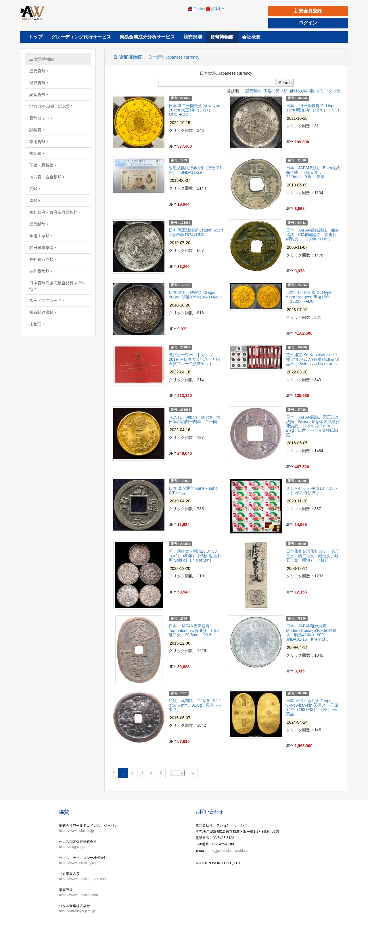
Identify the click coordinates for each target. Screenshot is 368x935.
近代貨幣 (38, 71)
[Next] (193, 773)
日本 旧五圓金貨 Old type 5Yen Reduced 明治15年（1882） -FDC (308, 297)
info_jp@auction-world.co (228, 851)
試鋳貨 (36, 130)
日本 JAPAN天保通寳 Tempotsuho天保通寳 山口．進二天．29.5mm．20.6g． (196, 630)
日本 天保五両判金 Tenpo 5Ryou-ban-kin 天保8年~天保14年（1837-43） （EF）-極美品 (312, 707)
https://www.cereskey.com (79, 863)
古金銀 (36, 153)
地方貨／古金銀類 (46, 177)
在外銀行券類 (42, 259)
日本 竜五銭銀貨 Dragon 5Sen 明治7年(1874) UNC (196, 232)
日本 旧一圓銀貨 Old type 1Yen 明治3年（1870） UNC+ (313, 107)
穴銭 (34, 188)
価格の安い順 (275, 90)
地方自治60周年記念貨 (50, 106)
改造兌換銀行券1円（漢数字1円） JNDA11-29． (195, 169)
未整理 (36, 324)
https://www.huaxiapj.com (78, 895)
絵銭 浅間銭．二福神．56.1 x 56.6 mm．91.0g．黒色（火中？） (195, 705)
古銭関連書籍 (42, 312)
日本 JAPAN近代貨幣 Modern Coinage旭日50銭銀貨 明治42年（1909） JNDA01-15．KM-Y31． (311, 632)
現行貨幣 (38, 82)
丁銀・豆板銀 (42, 165)
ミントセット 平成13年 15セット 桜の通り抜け (312, 490)
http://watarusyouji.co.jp (77, 911)
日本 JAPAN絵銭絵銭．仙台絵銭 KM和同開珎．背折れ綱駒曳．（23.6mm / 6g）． (312, 234)
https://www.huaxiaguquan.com (83, 879)
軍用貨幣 (38, 141)
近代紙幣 (38, 224)
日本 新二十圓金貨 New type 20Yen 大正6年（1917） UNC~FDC (194, 110)
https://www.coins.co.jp (76, 831)
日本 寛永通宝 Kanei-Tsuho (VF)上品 (193, 490)
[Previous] (114, 773)
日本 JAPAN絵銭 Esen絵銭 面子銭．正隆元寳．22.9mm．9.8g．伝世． (315, 172)
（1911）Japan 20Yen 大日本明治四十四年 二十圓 (194, 419)
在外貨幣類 (40, 271)
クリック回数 (328, 90)
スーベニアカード (46, 300)
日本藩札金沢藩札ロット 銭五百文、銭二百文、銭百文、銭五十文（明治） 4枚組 (313, 555)
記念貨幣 (38, 94)
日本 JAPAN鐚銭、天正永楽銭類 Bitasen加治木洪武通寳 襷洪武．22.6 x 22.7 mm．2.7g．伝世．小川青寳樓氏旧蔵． (315, 426)
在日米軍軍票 (42, 247)
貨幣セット (40, 118)
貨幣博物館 (41, 59)
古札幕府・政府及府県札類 (54, 212)
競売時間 (253, 90)
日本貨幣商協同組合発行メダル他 (57, 286)
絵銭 (34, 200)
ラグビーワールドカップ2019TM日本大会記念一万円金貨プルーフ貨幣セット (194, 359)
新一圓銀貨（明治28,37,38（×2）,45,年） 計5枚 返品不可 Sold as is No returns (195, 555)
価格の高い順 (302, 90)
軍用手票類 (40, 236)
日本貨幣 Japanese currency (173, 57)
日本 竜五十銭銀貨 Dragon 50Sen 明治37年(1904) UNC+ (195, 294)
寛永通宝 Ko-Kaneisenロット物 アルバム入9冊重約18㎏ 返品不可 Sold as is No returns (312, 359)
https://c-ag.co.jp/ (72, 847)
